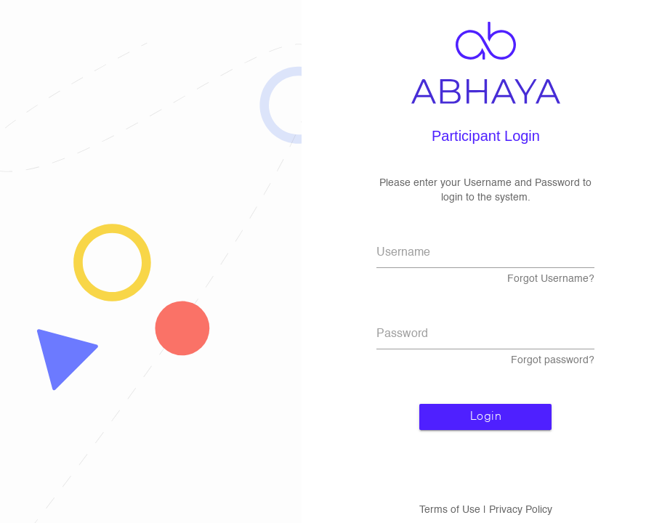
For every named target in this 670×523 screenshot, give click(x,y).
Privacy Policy (520, 510)
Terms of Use (449, 510)
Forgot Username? (550, 279)
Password (402, 334)
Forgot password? (552, 360)
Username (403, 253)
